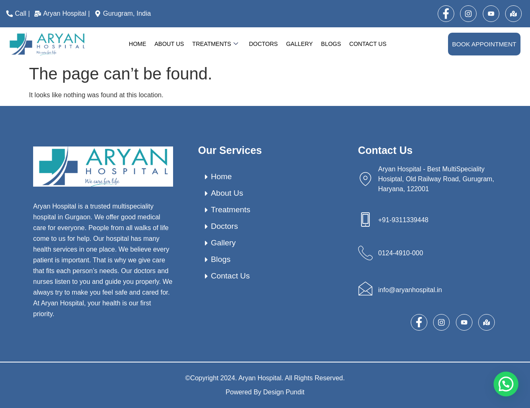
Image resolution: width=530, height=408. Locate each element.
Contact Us (368, 44)
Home (137, 44)
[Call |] (19, 14)
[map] (513, 13)
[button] (506, 384)
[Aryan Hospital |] (63, 14)
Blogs (331, 44)
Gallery (299, 44)
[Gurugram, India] (123, 14)
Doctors (263, 44)
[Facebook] (446, 13)
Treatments (215, 44)
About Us (169, 44)
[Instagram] (468, 13)
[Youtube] (491, 13)
